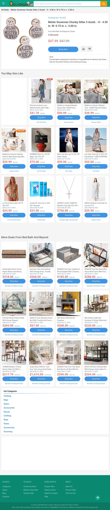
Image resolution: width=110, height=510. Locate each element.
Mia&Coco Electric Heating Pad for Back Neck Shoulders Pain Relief (13, 156)
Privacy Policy (71, 490)
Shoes (6, 404)
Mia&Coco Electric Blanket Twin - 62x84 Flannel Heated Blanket (95, 107)
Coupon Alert (49, 486)
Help (46, 497)
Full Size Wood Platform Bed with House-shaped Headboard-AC (13, 320)
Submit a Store (50, 490)
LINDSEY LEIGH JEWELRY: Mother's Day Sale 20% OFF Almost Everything (67, 205)
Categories (6, 486)
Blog (4, 493)
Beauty (7, 412)
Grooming (8, 431)
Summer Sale (29, 493)
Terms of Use (71, 493)
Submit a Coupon (51, 493)
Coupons (5, 497)
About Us (69, 486)
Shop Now (63, 49)
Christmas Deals (30, 486)
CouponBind (54, 507)
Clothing (7, 396)
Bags (6, 400)
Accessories (9, 408)
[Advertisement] (13, 101)
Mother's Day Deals (31, 490)
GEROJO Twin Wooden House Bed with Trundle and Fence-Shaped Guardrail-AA (41, 320)
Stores (4, 490)
